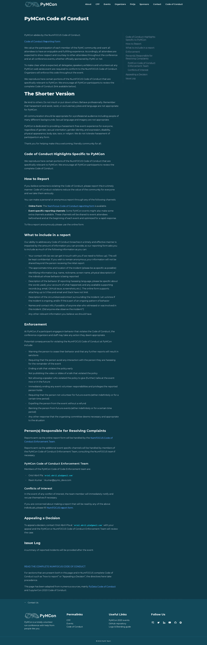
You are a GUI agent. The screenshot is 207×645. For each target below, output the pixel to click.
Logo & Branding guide (120, 627)
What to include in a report (140, 47)
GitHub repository (117, 623)
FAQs (132, 4)
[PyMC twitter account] (158, 622)
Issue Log (131, 78)
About (88, 4)
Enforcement (133, 51)
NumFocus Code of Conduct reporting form (71, 206)
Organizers (120, 4)
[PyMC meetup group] (180, 622)
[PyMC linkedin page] (164, 622)
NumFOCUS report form (60, 507)
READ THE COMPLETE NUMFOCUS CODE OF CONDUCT (55, 566)
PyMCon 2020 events (119, 620)
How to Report (133, 43)
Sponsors (144, 4)
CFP (98, 4)
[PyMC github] (175, 622)
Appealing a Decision (136, 74)
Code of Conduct (174, 4)
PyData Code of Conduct (102, 586)
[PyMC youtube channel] (170, 622)
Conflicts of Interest (138, 70)
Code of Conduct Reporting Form (42, 41)
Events (107, 4)
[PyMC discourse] (153, 622)
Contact (157, 4)
